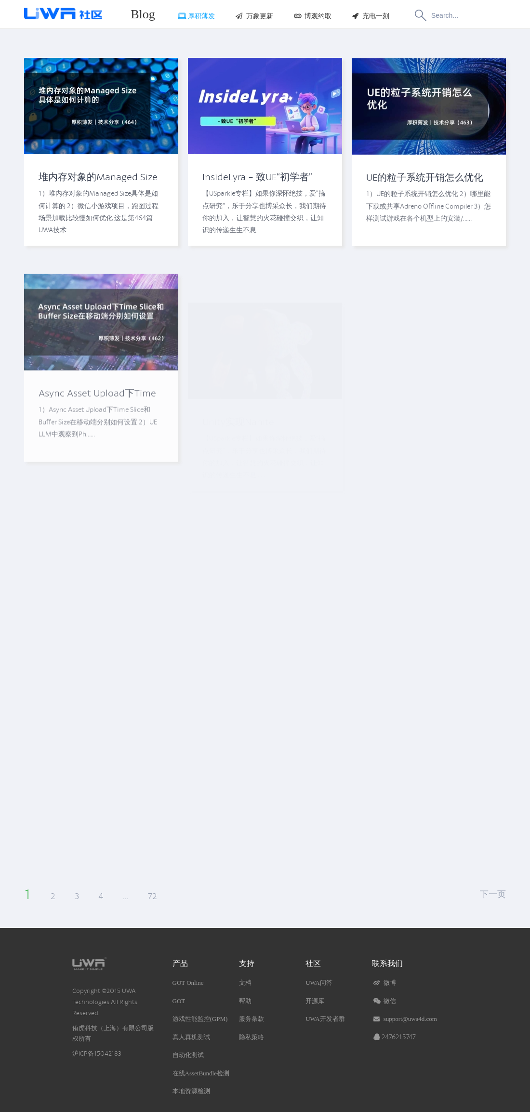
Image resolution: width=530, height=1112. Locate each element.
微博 (384, 982)
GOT (179, 1001)
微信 (384, 1001)
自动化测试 (188, 1055)
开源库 (314, 1001)
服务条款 (251, 1018)
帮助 (245, 1001)
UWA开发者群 (325, 1018)
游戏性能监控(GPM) (200, 1018)
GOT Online (188, 982)
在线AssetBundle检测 (200, 1073)
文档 (245, 982)
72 (152, 896)
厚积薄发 (195, 16)
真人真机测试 (191, 1037)
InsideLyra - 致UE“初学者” (257, 178)
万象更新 (253, 16)
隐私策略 (251, 1037)
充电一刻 (370, 16)
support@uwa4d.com (404, 1018)
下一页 (493, 894)
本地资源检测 (191, 1091)
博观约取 (311, 16)
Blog (143, 14)
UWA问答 (318, 982)
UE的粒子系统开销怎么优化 (424, 185)
